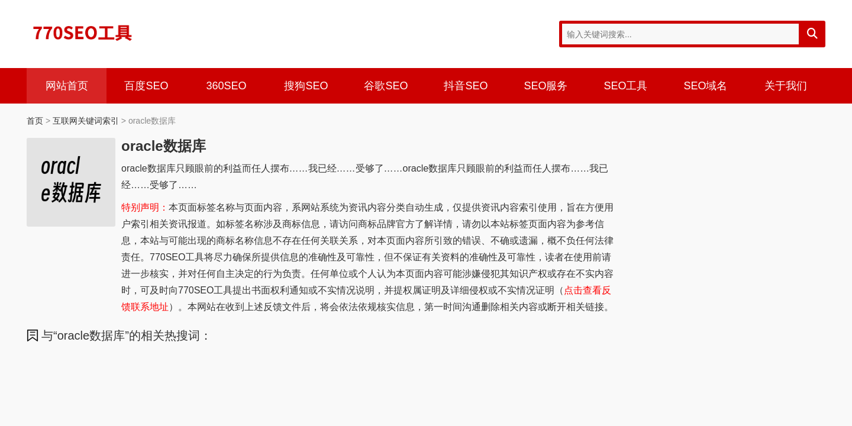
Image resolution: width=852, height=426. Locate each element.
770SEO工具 (83, 32)
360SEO (226, 86)
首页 (35, 120)
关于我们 (785, 86)
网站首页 (67, 86)
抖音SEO (466, 86)
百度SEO (146, 86)
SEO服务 (545, 86)
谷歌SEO (386, 86)
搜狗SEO (306, 86)
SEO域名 (705, 86)
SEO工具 (625, 86)
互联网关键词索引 (86, 120)
